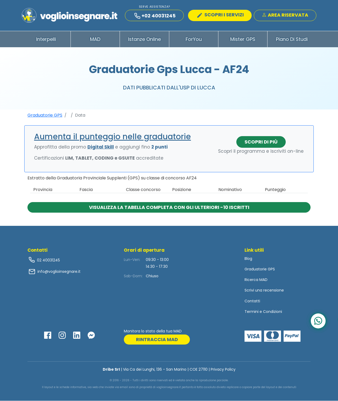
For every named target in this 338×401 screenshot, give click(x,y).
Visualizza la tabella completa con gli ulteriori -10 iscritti (169, 207)
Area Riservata (285, 15)
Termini (252, 311)
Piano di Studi (292, 39)
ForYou (194, 39)
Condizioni (272, 311)
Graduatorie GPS (44, 115)
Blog (248, 258)
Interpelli (46, 39)
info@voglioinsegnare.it (59, 271)
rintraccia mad (157, 339)
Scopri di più (261, 142)
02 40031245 (48, 260)
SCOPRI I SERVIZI (220, 14)
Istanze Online (144, 39)
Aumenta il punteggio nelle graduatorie (112, 136)
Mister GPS (242, 39)
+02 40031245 (155, 15)
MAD (95, 39)
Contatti (252, 301)
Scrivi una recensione (264, 290)
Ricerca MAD (256, 280)
